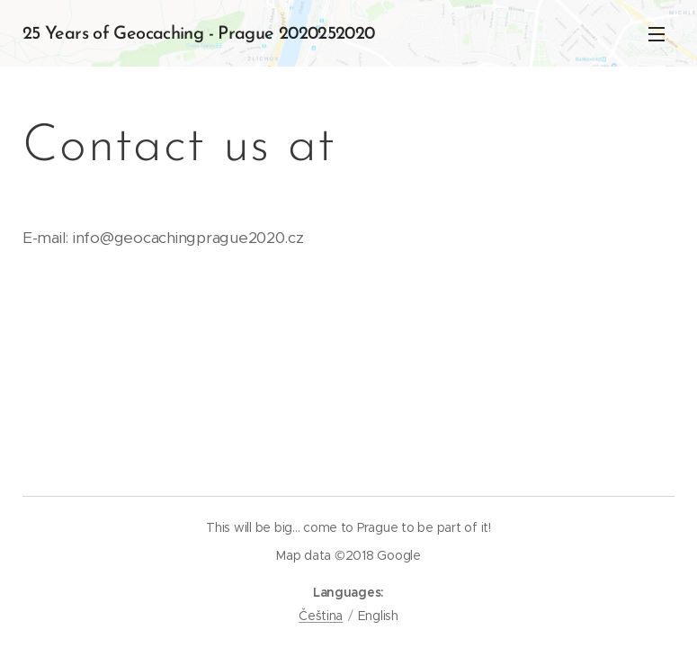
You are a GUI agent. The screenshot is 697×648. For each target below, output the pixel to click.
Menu (656, 34)
